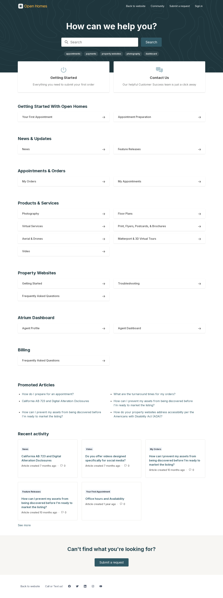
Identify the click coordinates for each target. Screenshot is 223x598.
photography (133, 53)
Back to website (135, 6)
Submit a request (180, 6)
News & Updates (34, 138)
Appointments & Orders (41, 170)
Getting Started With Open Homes (52, 106)
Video (89, 449)
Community (157, 6)
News (25, 449)
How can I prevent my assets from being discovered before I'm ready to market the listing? (153, 403)
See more (41, 525)
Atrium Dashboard (36, 317)
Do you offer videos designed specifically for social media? (105, 458)
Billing (24, 349)
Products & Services (38, 203)
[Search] (99, 42)
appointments (73, 53)
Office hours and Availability (104, 498)
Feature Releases (31, 491)
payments (91, 53)
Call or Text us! (54, 586)
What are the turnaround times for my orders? (144, 394)
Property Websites (37, 272)
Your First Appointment (98, 491)
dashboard (151, 53)
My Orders (155, 449)
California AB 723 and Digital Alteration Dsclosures (55, 401)
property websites (111, 53)
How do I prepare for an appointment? (48, 394)
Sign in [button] (199, 6)
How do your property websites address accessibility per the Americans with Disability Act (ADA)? (154, 414)
